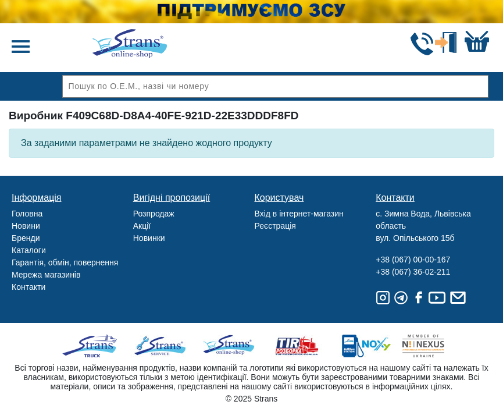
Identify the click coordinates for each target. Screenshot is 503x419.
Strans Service (161, 346)
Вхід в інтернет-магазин (299, 213)
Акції (142, 225)
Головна (27, 213)
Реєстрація (275, 225)
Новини (26, 225)
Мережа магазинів (46, 274)
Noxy (365, 346)
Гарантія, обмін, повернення (65, 262)
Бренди (26, 238)
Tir (297, 346)
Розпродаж (153, 213)
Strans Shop (229, 346)
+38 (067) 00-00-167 (413, 259)
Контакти (28, 287)
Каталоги (29, 250)
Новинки (149, 238)
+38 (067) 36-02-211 (413, 271)
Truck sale (93, 346)
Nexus (433, 346)
